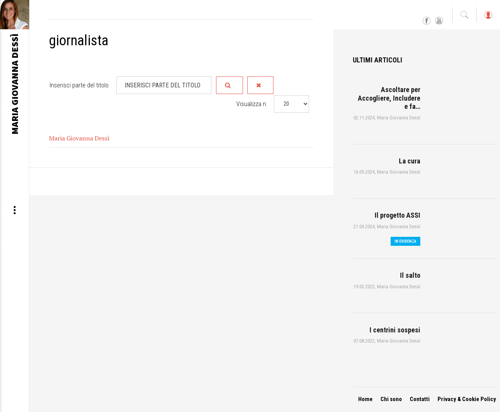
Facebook (426, 21)
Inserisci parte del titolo (80, 85)
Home (365, 399)
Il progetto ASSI (397, 215)
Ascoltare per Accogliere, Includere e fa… (389, 97)
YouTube (439, 21)
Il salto (410, 275)
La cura (409, 161)
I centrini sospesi (395, 330)
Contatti (420, 399)
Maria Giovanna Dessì (79, 137)
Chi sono (391, 399)
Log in (487, 18)
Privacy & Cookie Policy (467, 399)
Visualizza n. (252, 103)
